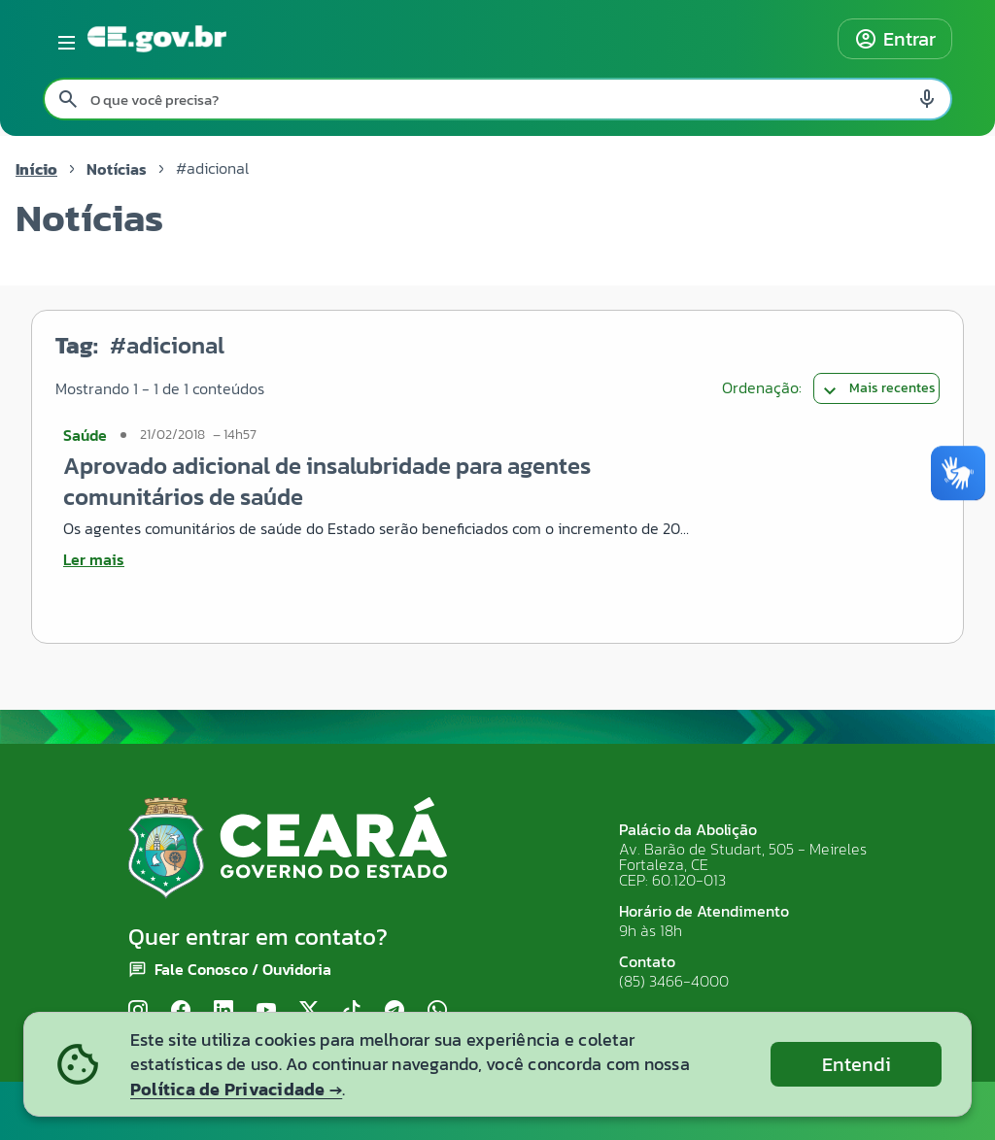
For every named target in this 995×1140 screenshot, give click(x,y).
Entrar (895, 38)
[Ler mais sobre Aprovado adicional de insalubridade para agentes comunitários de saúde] (381, 559)
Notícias (116, 169)
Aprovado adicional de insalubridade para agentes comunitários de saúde (327, 481)
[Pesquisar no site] (497, 99)
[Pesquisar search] (68, 99)
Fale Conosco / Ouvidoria (242, 969)
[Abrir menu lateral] (63, 38)
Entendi (856, 1064)
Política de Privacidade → (236, 1089)
